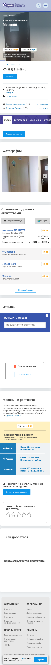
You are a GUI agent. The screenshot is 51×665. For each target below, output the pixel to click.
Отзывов (27, 49)
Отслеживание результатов (10, 640)
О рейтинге (8, 617)
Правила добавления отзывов (35, 622)
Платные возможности (13, 635)
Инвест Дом (9, 263)
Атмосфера (8, 251)
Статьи (29, 609)
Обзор (7, 120)
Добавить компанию (34, 613)
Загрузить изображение (36, 617)
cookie (21, 658)
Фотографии (20, 120)
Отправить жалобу (34, 643)
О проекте (8, 609)
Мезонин (7, 276)
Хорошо (40, 660)
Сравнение (35, 120)
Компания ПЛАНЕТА (13, 230)
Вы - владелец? (13, 64)
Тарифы (7, 645)
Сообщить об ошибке (35, 639)
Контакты (30, 635)
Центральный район (15, 104)
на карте (9, 92)
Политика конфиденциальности (12, 622)
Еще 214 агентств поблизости (18, 55)
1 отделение (11, 96)
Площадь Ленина (13, 108)
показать (9, 77)
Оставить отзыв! (25, 375)
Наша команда (10, 613)
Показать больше (25, 290)
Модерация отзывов (34, 647)
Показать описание (14, 134)
